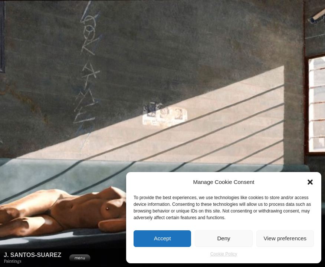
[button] (310, 182)
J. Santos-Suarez (32, 255)
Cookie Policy (223, 254)
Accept (162, 238)
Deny (223, 238)
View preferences (285, 238)
